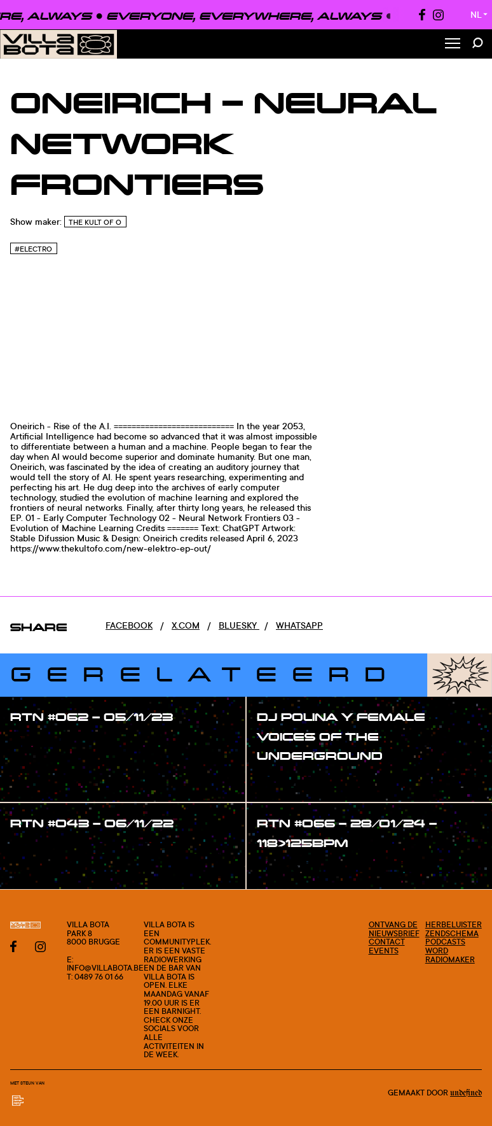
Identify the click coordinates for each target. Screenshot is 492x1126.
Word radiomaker (450, 955)
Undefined (466, 1092)
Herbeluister (453, 924)
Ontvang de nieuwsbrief (394, 929)
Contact (387, 941)
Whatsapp (299, 625)
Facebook (129, 625)
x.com (186, 625)
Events (384, 950)
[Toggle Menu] (452, 44)
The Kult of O (95, 222)
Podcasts (445, 941)
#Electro (33, 249)
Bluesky (239, 625)
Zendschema (452, 933)
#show (38, 743)
